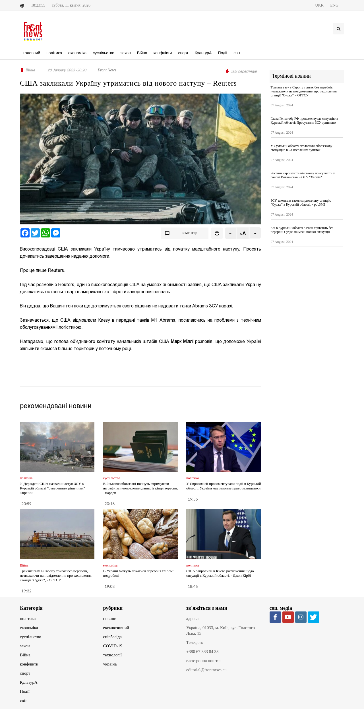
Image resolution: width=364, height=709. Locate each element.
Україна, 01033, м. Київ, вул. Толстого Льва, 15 (220, 630)
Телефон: (194, 642)
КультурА (29, 682)
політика (28, 618)
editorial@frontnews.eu (206, 669)
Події (25, 691)
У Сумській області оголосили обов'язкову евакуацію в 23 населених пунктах (301, 148)
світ (23, 700)
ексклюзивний (116, 627)
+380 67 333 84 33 (202, 651)
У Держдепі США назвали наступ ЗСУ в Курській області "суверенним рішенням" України (52, 488)
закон (25, 646)
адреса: (193, 618)
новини (110, 618)
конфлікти (29, 664)
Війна (25, 655)
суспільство (30, 636)
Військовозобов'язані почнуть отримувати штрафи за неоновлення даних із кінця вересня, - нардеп (140, 488)
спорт (25, 673)
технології (112, 655)
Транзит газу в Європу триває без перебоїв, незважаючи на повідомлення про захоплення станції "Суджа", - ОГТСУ (56, 575)
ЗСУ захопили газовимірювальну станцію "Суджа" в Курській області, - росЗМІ (301, 202)
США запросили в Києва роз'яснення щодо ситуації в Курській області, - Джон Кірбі (220, 573)
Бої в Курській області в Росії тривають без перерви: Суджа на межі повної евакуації (302, 230)
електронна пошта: (203, 660)
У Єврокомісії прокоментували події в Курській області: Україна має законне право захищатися (223, 485)
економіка (29, 627)
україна (110, 664)
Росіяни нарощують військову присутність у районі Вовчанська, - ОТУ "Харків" (303, 175)
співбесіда (112, 636)
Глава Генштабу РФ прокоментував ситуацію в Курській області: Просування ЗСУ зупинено (304, 121)
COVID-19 (113, 646)
